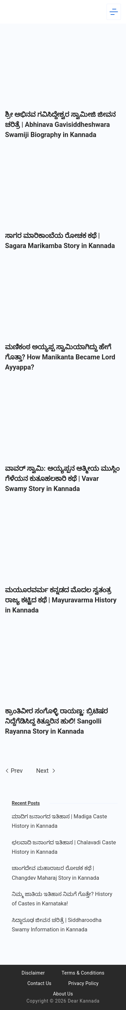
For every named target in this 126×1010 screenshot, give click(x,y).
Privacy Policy (83, 983)
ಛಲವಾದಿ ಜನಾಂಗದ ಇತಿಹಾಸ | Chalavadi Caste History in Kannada (64, 847)
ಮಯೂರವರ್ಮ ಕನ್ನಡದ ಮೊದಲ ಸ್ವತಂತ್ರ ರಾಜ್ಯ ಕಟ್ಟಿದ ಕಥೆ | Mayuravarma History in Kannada (61, 600)
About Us (63, 994)
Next (46, 770)
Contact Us (39, 983)
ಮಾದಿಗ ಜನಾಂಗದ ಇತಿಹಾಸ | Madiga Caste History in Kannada (59, 821)
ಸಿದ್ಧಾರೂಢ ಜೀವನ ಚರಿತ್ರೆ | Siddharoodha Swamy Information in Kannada (56, 925)
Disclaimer (33, 973)
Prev (14, 770)
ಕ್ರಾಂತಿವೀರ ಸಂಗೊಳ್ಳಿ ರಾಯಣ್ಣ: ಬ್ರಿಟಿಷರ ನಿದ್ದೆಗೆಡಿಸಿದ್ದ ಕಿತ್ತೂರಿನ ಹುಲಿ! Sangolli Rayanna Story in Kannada (56, 721)
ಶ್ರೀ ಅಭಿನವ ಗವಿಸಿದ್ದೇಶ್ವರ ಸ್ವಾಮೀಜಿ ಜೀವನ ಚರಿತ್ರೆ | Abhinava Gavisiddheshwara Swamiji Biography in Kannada (60, 124)
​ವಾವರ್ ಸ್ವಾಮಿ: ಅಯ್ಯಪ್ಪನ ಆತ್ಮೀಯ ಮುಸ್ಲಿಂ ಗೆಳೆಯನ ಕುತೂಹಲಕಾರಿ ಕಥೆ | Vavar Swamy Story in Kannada (62, 478)
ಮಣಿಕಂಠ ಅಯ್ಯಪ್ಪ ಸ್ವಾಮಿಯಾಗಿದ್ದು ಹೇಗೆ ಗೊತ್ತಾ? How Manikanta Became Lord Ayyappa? (60, 357)
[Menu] (114, 12)
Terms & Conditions (82, 973)
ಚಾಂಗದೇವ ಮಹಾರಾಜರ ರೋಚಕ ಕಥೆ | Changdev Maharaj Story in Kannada (55, 873)
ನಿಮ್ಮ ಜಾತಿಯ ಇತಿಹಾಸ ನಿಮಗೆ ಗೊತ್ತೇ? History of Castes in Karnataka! (62, 899)
